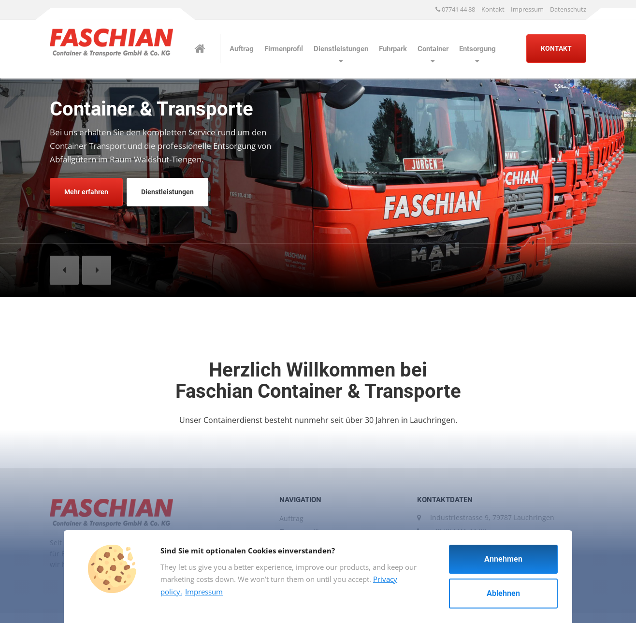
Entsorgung (477, 48)
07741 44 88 (455, 9)
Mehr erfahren (86, 192)
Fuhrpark (393, 48)
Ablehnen (503, 593)
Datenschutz (568, 9)
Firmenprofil (283, 48)
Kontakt (493, 9)
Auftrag (242, 48)
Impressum (527, 9)
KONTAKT (556, 48)
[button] (64, 270)
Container (433, 48)
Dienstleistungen (341, 48)
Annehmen (503, 559)
